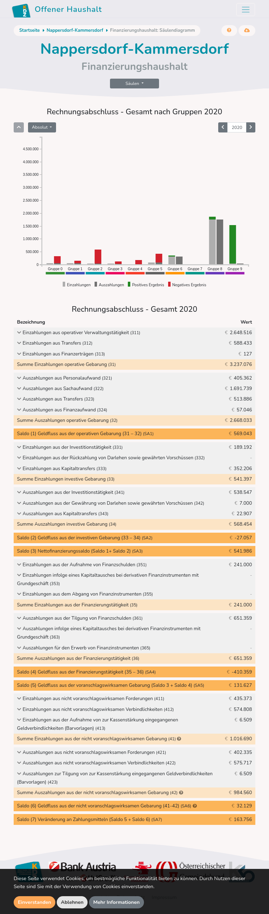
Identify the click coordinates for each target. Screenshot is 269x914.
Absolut (40, 127)
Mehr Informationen (116, 902)
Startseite (29, 30)
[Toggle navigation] (245, 9)
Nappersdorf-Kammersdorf (75, 30)
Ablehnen (72, 902)
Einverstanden (34, 902)
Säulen (132, 83)
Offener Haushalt (57, 10)
